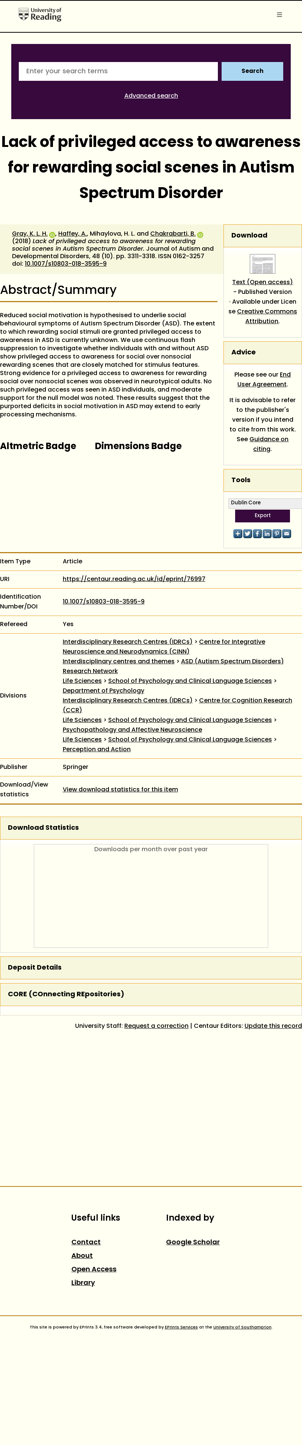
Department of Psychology (103, 691)
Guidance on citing (268, 444)
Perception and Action (97, 750)
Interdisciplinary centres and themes (119, 662)
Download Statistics (43, 828)
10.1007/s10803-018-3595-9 (66, 264)
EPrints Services (181, 1327)
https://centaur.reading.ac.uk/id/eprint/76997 (134, 579)
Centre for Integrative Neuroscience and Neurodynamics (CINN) (164, 647)
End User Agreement (264, 380)
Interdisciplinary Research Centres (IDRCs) (128, 642)
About (82, 1256)
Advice (243, 353)
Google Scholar (193, 1242)
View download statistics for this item (120, 790)
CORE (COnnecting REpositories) (66, 994)
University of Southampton (242, 1327)
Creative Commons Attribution (267, 317)
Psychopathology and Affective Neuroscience (132, 730)
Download (249, 236)
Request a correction (156, 1026)
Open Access (93, 1270)
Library (83, 1283)
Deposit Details (35, 968)
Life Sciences (82, 681)
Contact (86, 1242)
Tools (241, 480)
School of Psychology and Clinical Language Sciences (190, 681)
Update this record (273, 1026)
